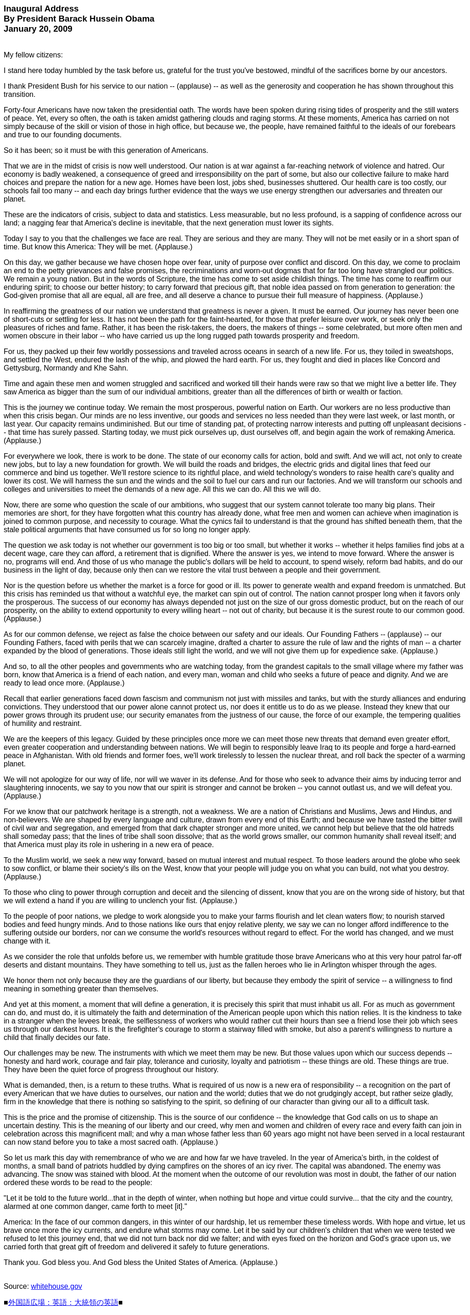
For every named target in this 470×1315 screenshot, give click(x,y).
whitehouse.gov (56, 1286)
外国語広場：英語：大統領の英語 (63, 1302)
